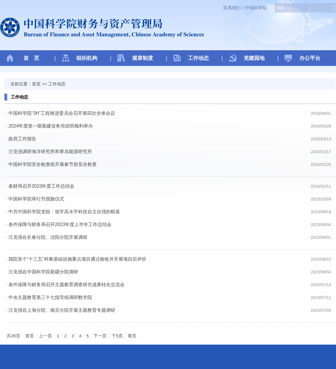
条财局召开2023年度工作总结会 (41, 186)
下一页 (100, 335)
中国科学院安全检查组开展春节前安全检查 (52, 164)
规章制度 (142, 58)
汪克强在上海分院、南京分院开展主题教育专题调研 (61, 310)
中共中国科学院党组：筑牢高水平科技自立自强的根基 (64, 211)
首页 (36, 83)
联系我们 (232, 7)
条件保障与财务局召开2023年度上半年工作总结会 (60, 224)
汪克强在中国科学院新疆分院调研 (43, 271)
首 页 (31, 58)
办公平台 (309, 58)
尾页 (132, 335)
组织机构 (86, 58)
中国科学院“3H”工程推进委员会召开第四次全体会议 (61, 113)
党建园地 (254, 58)
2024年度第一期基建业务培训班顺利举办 (50, 125)
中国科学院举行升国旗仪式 (36, 198)
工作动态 (198, 58)
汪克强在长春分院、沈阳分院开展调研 (47, 237)
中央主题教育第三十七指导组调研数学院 (50, 297)
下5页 (117, 335)
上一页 (45, 335)
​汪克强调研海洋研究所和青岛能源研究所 (50, 151)
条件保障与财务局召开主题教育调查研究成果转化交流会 (66, 284)
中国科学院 (256, 7)
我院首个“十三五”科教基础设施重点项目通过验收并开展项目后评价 (77, 259)
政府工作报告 (22, 138)
